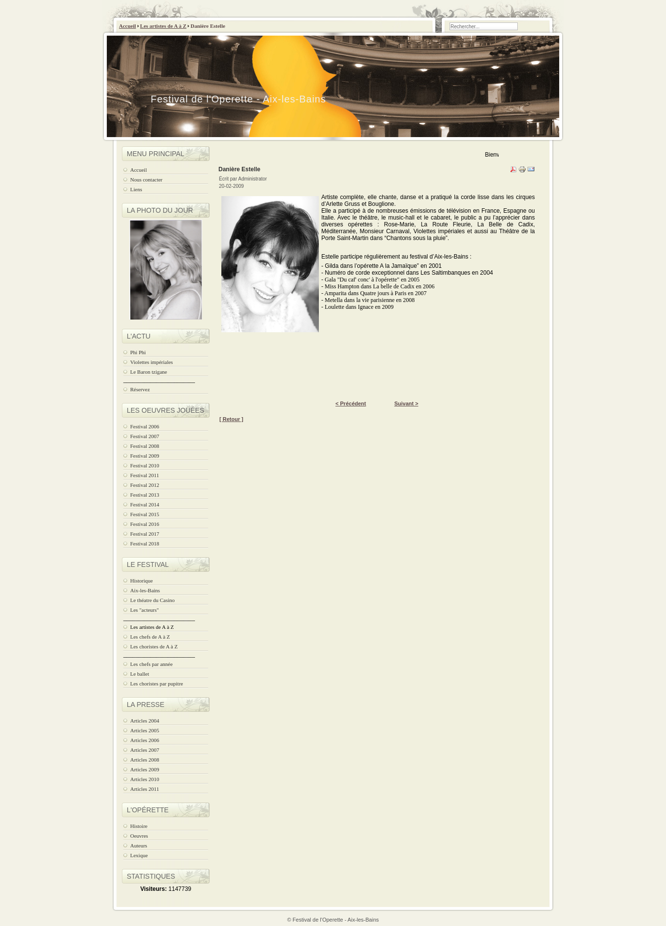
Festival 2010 (144, 465)
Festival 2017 (144, 534)
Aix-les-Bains (145, 590)
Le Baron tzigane (148, 372)
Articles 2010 (144, 779)
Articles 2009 (144, 769)
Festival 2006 (144, 426)
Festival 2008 (144, 446)
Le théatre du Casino (152, 600)
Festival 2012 (144, 485)
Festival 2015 (144, 514)
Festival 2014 (144, 504)
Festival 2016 (144, 524)
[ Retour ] (231, 419)
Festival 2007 (144, 436)
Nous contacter (146, 179)
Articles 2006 (144, 740)
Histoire (138, 826)
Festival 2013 (144, 495)
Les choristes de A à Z (153, 646)
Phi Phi (138, 352)
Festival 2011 (144, 475)
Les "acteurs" (144, 610)
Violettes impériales (151, 362)
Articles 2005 (144, 730)
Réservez (140, 389)
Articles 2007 (144, 750)
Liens (136, 189)
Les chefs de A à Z (150, 637)
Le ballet (139, 674)
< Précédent (350, 403)
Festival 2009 (144, 456)
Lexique (139, 855)
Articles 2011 (144, 789)
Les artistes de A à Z (163, 26)
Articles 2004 (144, 721)
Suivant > (406, 403)
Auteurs (138, 845)
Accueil (127, 26)
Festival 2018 (144, 543)
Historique (141, 581)
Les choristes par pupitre (156, 683)
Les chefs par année (151, 664)
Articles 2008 (144, 760)
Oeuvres (139, 836)
